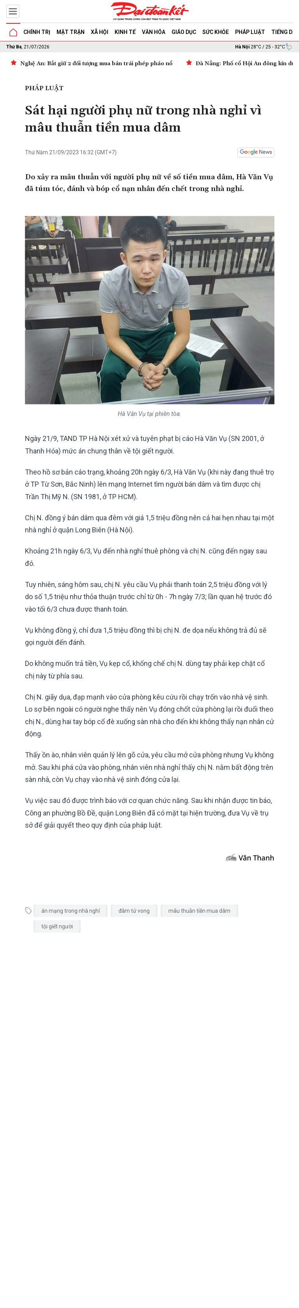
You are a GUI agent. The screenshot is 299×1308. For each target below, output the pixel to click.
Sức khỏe (215, 32)
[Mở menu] (12, 11)
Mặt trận (71, 32)
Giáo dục (184, 32)
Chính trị (36, 32)
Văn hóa (153, 32)
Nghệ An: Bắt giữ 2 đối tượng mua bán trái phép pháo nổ (96, 63)
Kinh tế (125, 32)
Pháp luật (250, 32)
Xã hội (99, 32)
